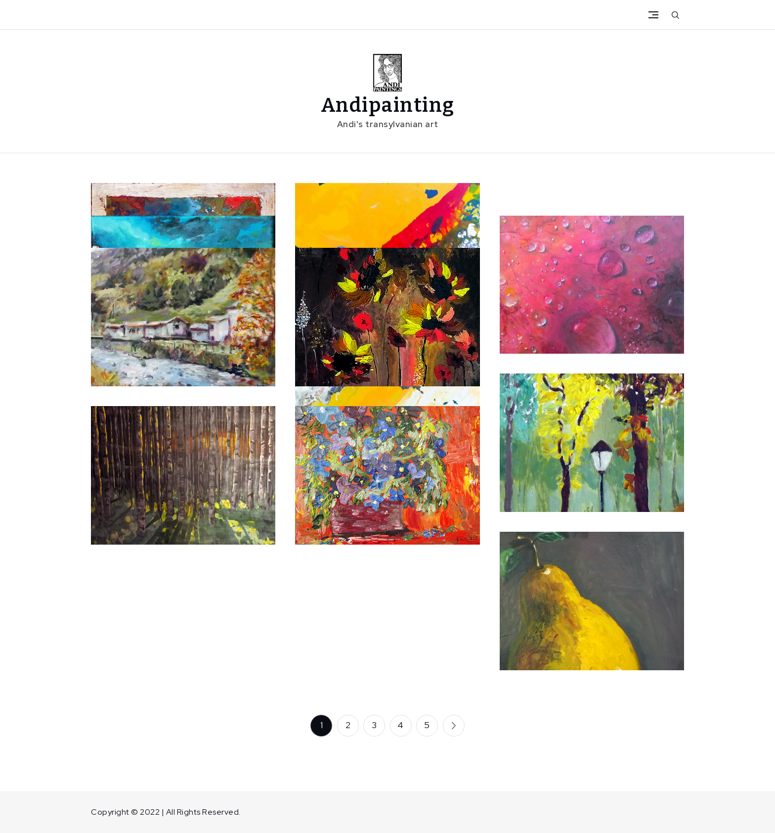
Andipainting (388, 105)
